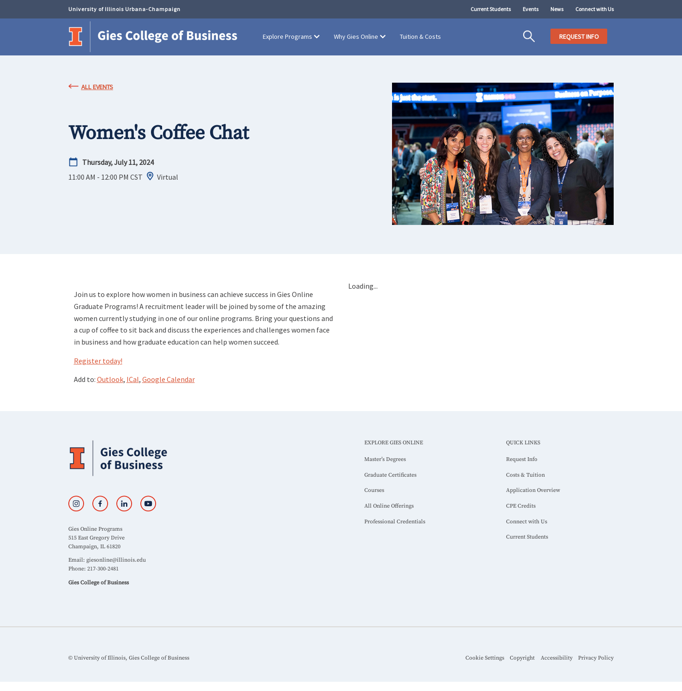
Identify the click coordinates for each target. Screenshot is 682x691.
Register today (98, 360)
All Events (97, 87)
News (556, 9)
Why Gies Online (356, 36)
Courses (374, 490)
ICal (133, 379)
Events (530, 9)
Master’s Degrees (385, 459)
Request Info (521, 459)
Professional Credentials (394, 521)
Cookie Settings (484, 658)
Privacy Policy (596, 658)
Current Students (491, 9)
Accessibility (557, 658)
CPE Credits (521, 506)
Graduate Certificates (390, 475)
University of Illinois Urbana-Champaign (124, 9)
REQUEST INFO (579, 36)
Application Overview (533, 490)
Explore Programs (287, 36)
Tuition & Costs (420, 36)
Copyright (522, 658)
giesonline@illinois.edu (116, 560)
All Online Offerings (389, 506)
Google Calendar (168, 379)
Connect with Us (594, 9)
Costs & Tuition (525, 475)
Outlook (110, 379)
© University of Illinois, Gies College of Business (128, 658)
